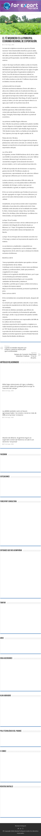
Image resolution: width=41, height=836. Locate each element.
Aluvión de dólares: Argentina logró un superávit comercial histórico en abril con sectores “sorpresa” (18, 440)
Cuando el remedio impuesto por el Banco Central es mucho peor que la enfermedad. (16, 348)
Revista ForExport (20, 826)
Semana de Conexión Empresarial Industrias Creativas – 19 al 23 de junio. (25, 355)
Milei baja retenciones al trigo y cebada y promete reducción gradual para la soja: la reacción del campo (18, 386)
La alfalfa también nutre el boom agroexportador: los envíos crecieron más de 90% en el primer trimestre (19, 413)
